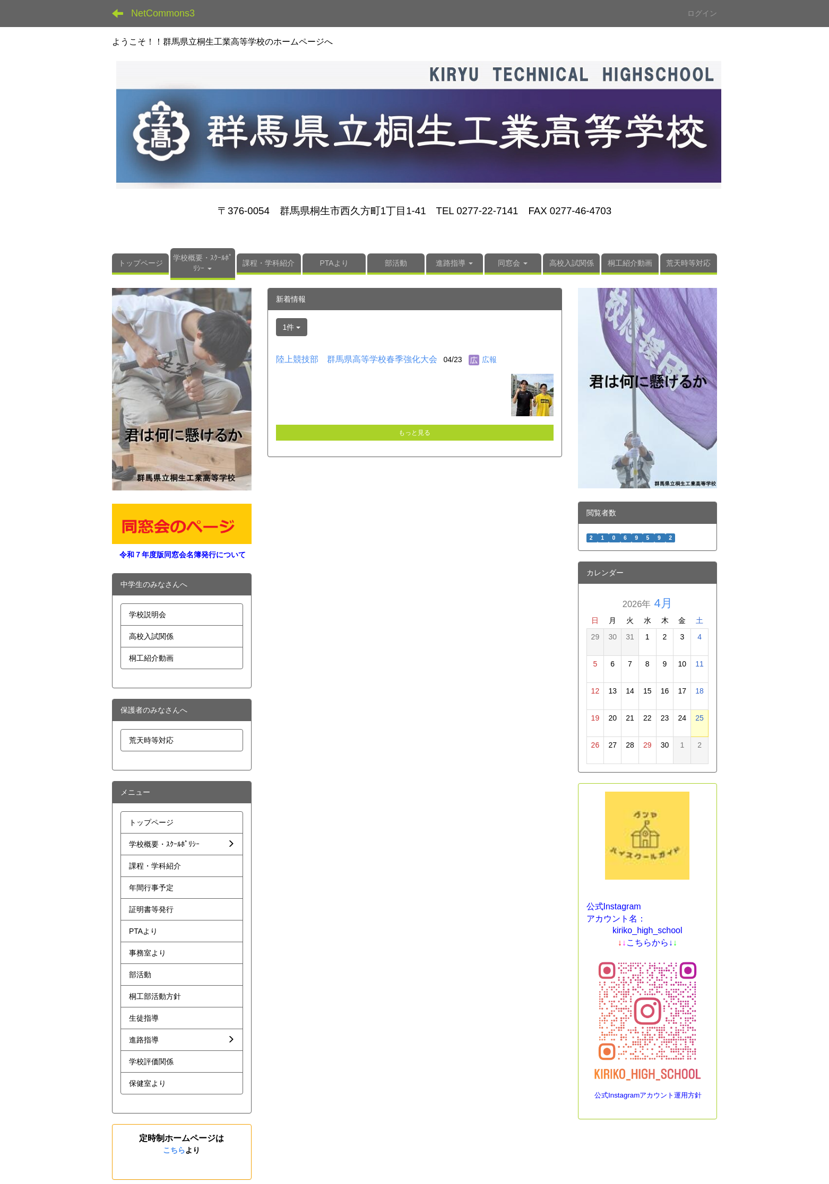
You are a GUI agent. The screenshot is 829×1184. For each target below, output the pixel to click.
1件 (292, 327)
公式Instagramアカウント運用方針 (648, 1095)
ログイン (702, 13)
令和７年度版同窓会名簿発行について (182, 554)
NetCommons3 (163, 13)
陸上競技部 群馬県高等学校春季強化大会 (356, 359)
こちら (174, 1150)
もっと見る (414, 432)
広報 (489, 359)
